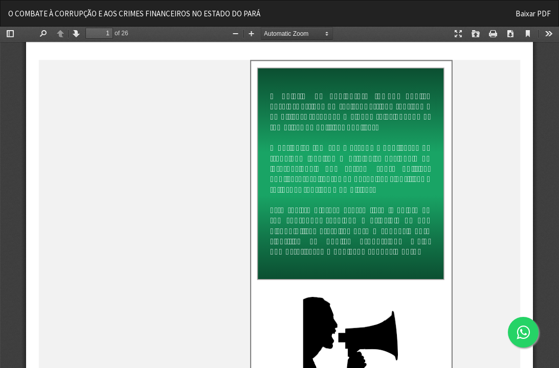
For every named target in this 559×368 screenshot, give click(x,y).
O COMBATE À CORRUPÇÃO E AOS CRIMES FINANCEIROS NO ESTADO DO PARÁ (134, 13)
